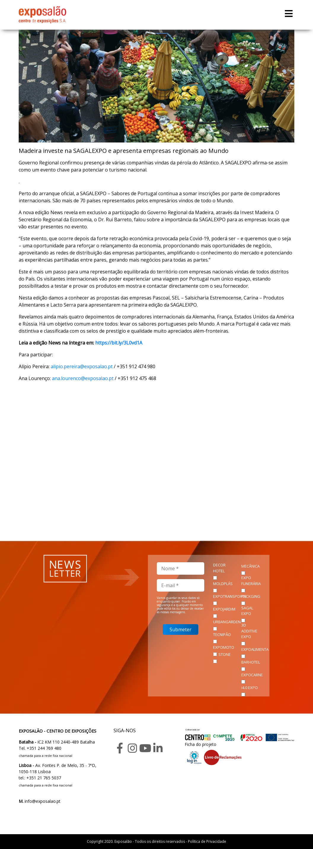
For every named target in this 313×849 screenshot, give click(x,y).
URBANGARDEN (227, 621)
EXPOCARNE (252, 674)
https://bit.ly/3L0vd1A (118, 342)
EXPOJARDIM (224, 609)
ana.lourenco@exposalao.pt (83, 378)
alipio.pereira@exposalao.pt (82, 366)
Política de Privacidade (207, 841)
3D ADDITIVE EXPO (249, 630)
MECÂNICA (250, 566)
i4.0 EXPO (249, 687)
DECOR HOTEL (219, 568)
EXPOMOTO (223, 647)
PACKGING (250, 596)
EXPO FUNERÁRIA (251, 580)
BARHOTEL (250, 662)
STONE (224, 654)
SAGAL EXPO (247, 610)
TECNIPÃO (222, 634)
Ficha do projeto (200, 744)
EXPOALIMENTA (255, 649)
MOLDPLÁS (223, 583)
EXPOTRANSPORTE (230, 596)
